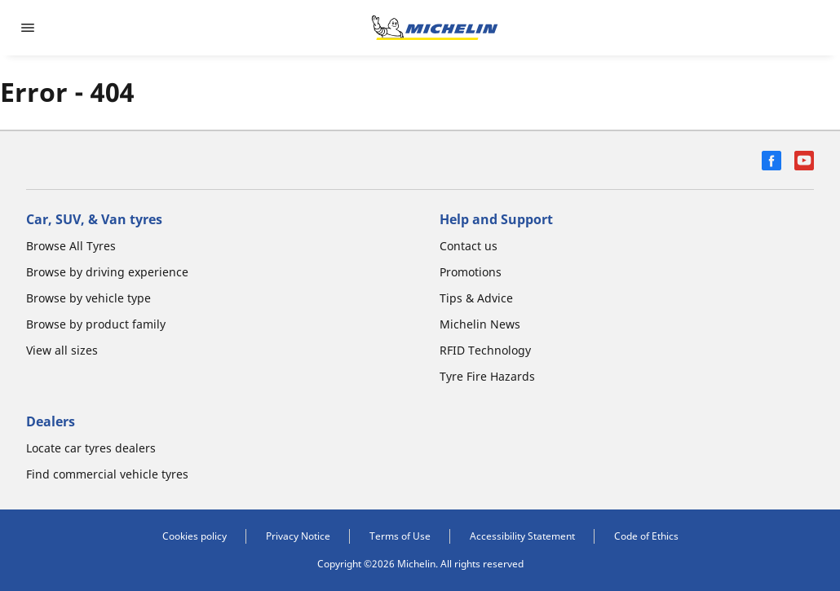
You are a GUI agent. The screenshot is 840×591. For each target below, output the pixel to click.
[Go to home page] (434, 27)
